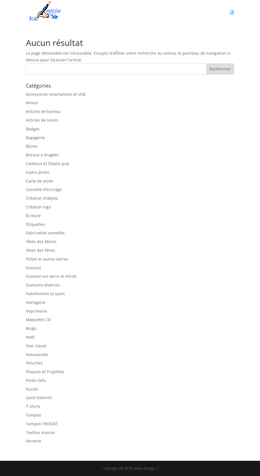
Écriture (33, 215)
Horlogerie (36, 302)
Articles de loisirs (42, 120)
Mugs (31, 328)
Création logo (38, 207)
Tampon (33, 415)
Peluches (34, 363)
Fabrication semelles (45, 232)
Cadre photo (37, 172)
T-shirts (33, 406)
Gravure (33, 267)
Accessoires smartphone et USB (56, 94)
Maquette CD (38, 319)
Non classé (36, 345)
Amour (32, 102)
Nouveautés (37, 354)
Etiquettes (35, 224)
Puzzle (32, 389)
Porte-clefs (36, 380)
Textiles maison (40, 432)
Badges (33, 129)
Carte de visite (39, 181)
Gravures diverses (43, 285)
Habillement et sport (45, 293)
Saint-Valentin (39, 397)
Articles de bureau (43, 111)
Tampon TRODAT (42, 423)
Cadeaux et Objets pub (47, 163)
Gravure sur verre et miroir (51, 276)
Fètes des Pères (40, 250)
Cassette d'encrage (44, 189)
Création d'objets (42, 198)
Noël (30, 337)
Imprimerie (36, 311)
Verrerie (33, 441)
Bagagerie (35, 137)
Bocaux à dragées (42, 154)
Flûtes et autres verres (47, 259)
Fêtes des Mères (41, 241)
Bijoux (31, 146)
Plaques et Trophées (45, 371)
